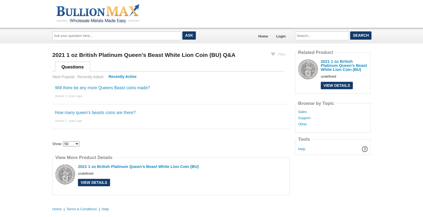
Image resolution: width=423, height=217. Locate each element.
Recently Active (123, 77)
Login (281, 36)
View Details (94, 182)
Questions (73, 67)
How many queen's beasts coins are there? (95, 112)
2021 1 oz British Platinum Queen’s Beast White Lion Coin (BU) (138, 166)
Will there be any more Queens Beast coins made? (102, 87)
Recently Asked (90, 77)
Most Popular (64, 77)
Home (263, 36)
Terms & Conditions (81, 209)
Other (302, 124)
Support (304, 118)
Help (301, 149)
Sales (302, 112)
